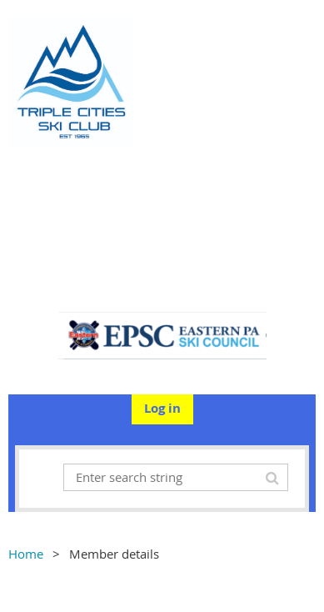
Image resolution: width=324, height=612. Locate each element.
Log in (162, 408)
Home (25, 553)
